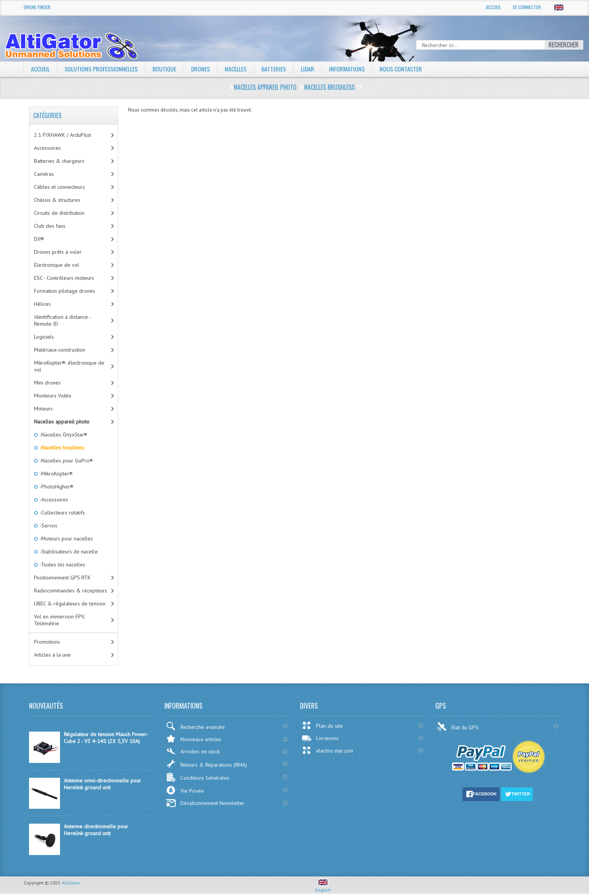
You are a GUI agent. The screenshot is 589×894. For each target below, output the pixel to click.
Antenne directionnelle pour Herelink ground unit (96, 830)
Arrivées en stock (193, 751)
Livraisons (320, 738)
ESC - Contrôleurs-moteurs (64, 277)
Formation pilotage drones (64, 290)
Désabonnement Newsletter (205, 803)
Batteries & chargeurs (59, 160)
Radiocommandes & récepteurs (70, 590)
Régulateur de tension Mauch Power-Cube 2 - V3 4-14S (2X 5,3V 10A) (106, 738)
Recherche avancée (195, 726)
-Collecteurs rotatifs (61, 512)
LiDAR (308, 68)
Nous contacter (401, 68)
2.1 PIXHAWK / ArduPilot (62, 134)
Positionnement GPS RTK (62, 577)
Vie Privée (185, 790)
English (323, 887)
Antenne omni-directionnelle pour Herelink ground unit (102, 784)
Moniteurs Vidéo (52, 395)
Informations (347, 68)
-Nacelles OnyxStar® (62, 434)
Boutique (164, 68)
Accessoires (47, 147)
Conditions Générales (197, 777)
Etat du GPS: (458, 727)
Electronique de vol (56, 264)
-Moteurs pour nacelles (65, 538)
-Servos (47, 525)
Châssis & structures (57, 199)
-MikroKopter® (55, 473)
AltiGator (71, 883)
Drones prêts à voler (58, 251)
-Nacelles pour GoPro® (65, 460)
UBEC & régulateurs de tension (69, 603)
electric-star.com (327, 750)
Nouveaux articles (193, 739)
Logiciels (44, 336)
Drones (200, 68)
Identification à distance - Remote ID (62, 320)
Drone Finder (37, 7)
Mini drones (47, 382)
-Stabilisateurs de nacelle (68, 551)
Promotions (47, 641)
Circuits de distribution (59, 212)
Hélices (42, 303)
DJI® (39, 238)
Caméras (44, 173)
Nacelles (236, 68)
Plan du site (322, 725)
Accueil (493, 7)
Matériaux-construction (59, 349)
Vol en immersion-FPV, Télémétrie (59, 620)
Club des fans (49, 225)
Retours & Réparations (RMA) (206, 763)
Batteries (274, 68)
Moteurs (43, 408)
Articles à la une (52, 654)
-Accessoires (53, 499)
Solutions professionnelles (101, 68)
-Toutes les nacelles (61, 564)
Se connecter (527, 7)
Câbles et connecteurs (59, 186)
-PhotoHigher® (55, 486)
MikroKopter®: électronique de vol (69, 366)
